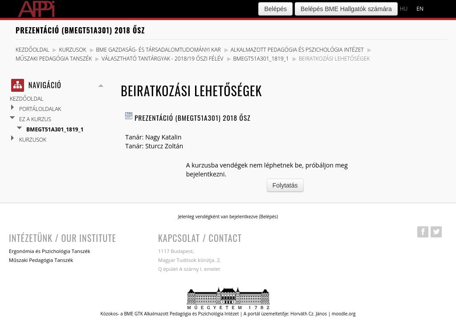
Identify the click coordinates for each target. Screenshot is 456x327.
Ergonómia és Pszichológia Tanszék (49, 251)
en (419, 8)
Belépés (275, 8)
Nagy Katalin (163, 137)
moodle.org (344, 314)
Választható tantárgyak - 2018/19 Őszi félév (162, 58)
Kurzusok (72, 49)
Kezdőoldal (32, 49)
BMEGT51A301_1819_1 (261, 58)
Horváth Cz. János (308, 314)
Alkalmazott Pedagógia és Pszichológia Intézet (297, 49)
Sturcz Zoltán (164, 146)
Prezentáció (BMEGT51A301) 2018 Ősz (192, 118)
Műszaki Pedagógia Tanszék (54, 58)
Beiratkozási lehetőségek (334, 58)
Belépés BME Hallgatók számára (346, 8)
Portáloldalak (40, 109)
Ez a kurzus (35, 119)
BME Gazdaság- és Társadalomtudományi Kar (158, 49)
